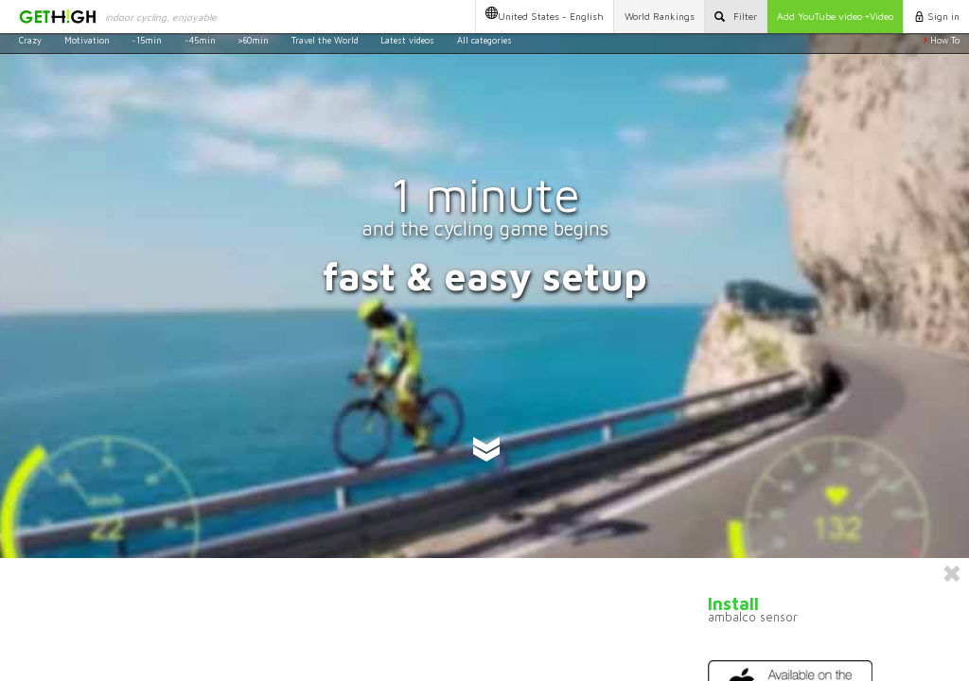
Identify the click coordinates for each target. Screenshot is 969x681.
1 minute (485, 194)
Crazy (30, 40)
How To (941, 40)
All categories (484, 40)
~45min (200, 40)
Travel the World (325, 40)
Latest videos (407, 40)
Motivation (87, 40)
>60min (253, 40)
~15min (147, 40)
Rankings (660, 16)
